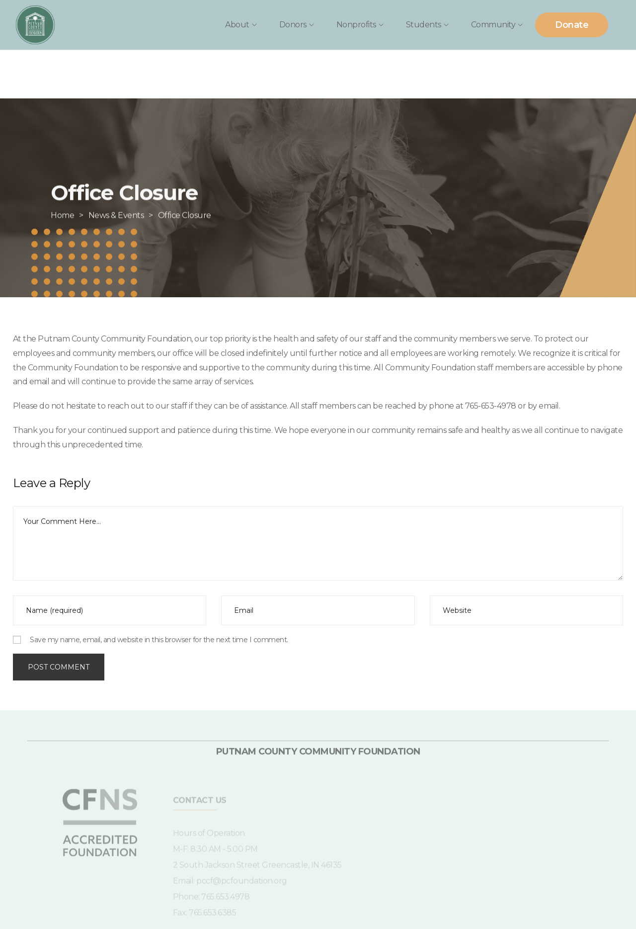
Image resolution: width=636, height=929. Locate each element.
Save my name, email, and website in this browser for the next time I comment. (159, 639)
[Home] (62, 232)
